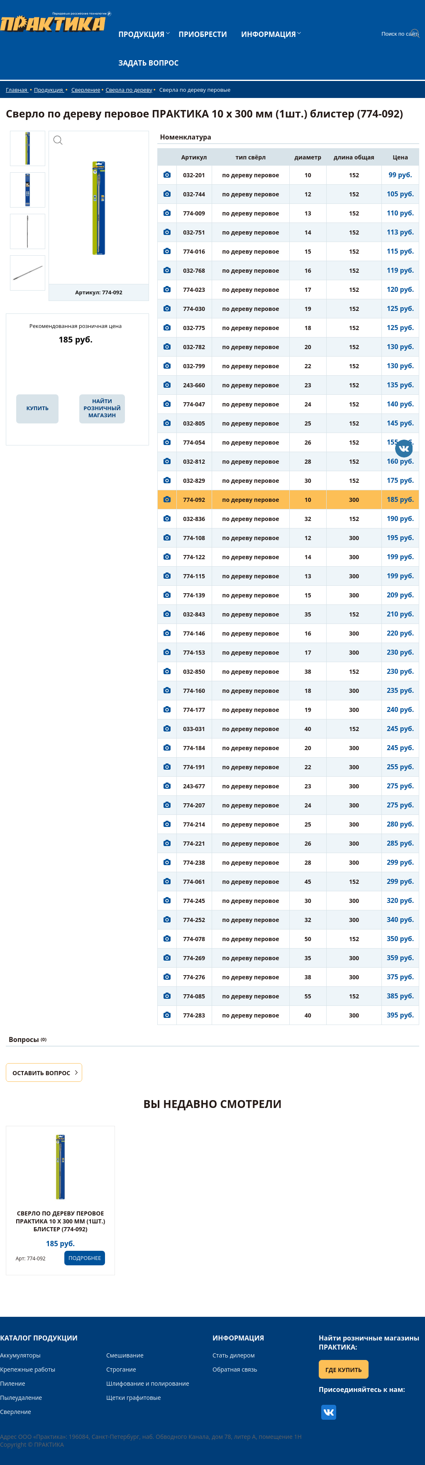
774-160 (194, 691)
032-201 (194, 175)
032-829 (194, 480)
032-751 (194, 232)
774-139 (194, 595)
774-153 (194, 652)
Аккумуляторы (20, 1355)
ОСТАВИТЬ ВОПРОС (41, 1073)
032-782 (194, 347)
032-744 (194, 194)
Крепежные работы (27, 1369)
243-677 (194, 786)
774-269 (194, 958)
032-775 (194, 328)
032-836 (194, 519)
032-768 (194, 270)
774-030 (194, 309)
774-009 (194, 213)
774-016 (194, 251)
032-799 (194, 366)
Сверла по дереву (128, 89)
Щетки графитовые (133, 1397)
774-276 (194, 977)
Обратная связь (234, 1369)
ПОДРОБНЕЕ (84, 1258)
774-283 (194, 1015)
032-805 (194, 423)
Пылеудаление (21, 1397)
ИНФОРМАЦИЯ (268, 34)
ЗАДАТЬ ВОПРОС (148, 63)
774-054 (194, 442)
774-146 (194, 633)
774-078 (194, 939)
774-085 (194, 996)
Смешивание (125, 1355)
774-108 (194, 538)
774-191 (194, 767)
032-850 (194, 671)
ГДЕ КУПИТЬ (343, 1370)
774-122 (194, 557)
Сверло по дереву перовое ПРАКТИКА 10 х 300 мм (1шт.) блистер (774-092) (60, 1221)
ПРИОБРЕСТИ (202, 34)
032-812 (194, 461)
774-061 (194, 881)
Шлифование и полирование (147, 1383)
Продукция (49, 89)
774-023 (194, 289)
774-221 (194, 843)
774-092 (194, 500)
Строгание (121, 1369)
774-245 (194, 901)
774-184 (194, 748)
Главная (17, 89)
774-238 (194, 862)
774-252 (194, 920)
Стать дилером (233, 1355)
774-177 (194, 710)
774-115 (194, 576)
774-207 (194, 805)
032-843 (194, 614)
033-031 (194, 729)
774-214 (194, 824)
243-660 (194, 385)
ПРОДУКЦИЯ (141, 34)
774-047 (194, 404)
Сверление (85, 89)
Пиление (12, 1383)
